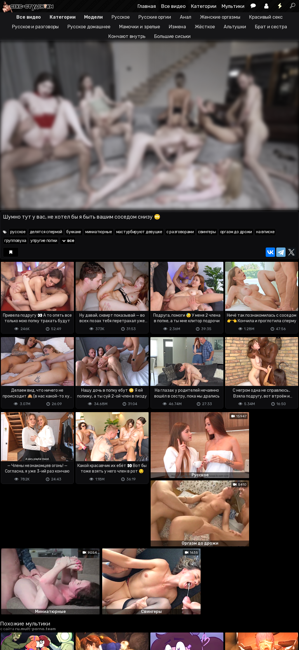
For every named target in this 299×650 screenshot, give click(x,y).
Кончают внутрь (126, 36)
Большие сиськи (172, 36)
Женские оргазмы (220, 17)
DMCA (9, 622)
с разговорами (180, 231)
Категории (203, 6)
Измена (177, 26)
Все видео (173, 6)
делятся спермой (46, 231)
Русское (121, 17)
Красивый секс (266, 17)
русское (18, 231)
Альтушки (235, 26)
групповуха (15, 240)
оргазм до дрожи (236, 231)
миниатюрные (98, 231)
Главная (147, 6)
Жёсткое (205, 26)
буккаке (73, 231)
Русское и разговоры (35, 26)
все (67, 240)
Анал (185, 17)
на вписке (265, 231)
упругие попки (43, 240)
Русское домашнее (88, 26)
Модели (93, 17)
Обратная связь (61, 622)
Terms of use (30, 622)
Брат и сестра (271, 26)
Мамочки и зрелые (139, 26)
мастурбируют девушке (139, 231)
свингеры (207, 231)
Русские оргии (154, 17)
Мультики (233, 6)
